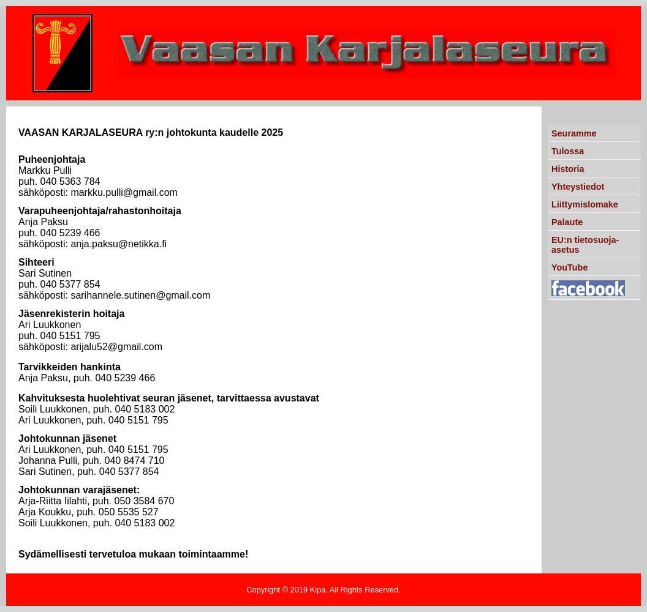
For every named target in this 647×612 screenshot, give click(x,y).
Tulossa (567, 151)
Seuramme (574, 133)
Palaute (567, 222)
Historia (568, 169)
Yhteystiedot (577, 187)
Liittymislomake (584, 204)
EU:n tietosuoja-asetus (585, 245)
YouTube (569, 267)
